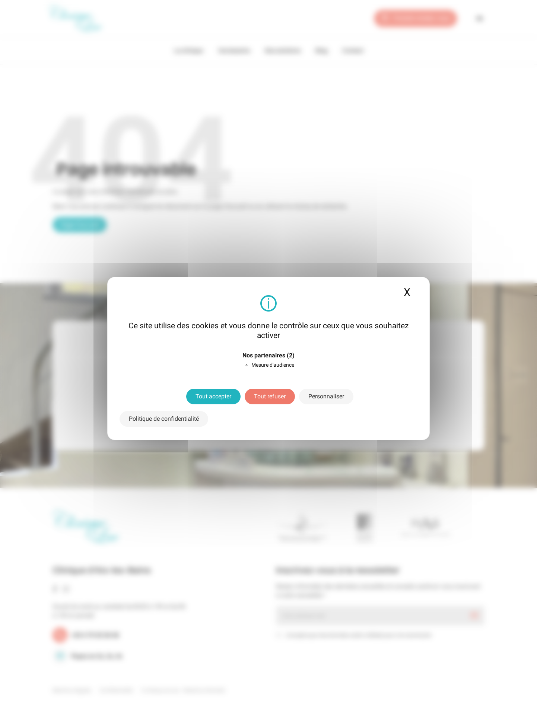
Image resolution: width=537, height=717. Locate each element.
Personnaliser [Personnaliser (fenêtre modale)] (326, 396)
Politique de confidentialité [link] (164, 418)
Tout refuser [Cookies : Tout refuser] (270, 396)
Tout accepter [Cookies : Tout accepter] (213, 396)
